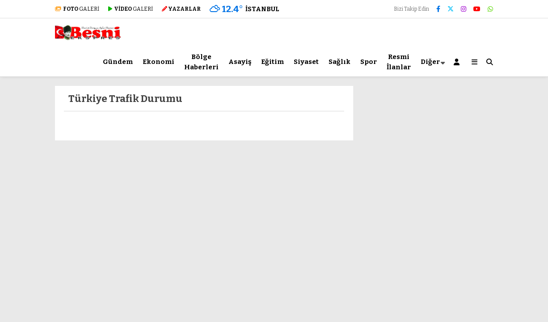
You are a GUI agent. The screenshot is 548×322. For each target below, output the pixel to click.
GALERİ (77, 9)
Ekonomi (158, 62)
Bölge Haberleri (201, 62)
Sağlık (339, 62)
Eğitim (272, 62)
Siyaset (306, 62)
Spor (368, 62)
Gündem (118, 62)
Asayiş (239, 62)
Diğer (430, 62)
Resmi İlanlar (399, 62)
